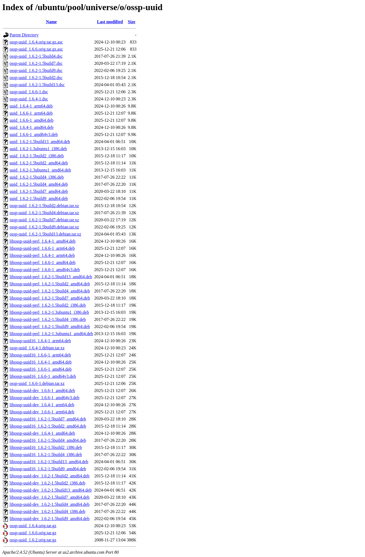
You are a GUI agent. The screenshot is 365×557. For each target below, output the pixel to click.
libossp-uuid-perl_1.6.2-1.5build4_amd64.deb (50, 291)
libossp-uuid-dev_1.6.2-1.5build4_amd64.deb (49, 504)
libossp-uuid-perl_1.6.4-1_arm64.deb (42, 255)
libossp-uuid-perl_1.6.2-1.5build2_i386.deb (48, 305)
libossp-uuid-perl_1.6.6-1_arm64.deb (42, 248)
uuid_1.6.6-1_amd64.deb (31, 120)
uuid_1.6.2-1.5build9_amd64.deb (39, 198)
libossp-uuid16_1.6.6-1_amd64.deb (41, 369)
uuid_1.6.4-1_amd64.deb (31, 127)
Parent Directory (24, 35)
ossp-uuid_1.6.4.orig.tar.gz (33, 525)
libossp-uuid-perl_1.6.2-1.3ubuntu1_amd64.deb (51, 333)
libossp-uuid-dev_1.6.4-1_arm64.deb (42, 404)
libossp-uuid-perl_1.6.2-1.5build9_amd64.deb (50, 326)
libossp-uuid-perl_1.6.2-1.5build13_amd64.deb (51, 276)
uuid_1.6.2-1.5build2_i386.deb (37, 155)
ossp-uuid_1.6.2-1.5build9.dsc (36, 70)
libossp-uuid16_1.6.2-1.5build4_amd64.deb (48, 440)
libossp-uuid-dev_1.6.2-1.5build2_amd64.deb (49, 476)
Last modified (110, 21)
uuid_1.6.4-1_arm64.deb (31, 106)
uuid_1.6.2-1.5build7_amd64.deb (39, 191)
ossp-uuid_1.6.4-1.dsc (29, 99)
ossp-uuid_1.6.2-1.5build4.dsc (36, 56)
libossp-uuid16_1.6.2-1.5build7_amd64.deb (48, 419)
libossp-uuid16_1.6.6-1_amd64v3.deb (43, 376)
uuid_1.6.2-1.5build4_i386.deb (37, 177)
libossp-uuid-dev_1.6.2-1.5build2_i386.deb (47, 483)
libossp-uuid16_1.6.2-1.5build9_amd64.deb (48, 468)
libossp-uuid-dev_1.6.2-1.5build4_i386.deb (47, 511)
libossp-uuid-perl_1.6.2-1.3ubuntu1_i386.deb (49, 312)
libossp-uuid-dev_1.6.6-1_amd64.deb (42, 390)
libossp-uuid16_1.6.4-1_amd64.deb (41, 362)
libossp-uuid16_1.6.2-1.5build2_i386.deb (46, 447)
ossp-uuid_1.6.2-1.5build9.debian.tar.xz (44, 227)
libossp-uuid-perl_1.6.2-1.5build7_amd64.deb (50, 298)
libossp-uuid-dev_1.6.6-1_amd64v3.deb (45, 397)
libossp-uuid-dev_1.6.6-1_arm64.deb (42, 412)
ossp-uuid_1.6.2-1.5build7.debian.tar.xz (44, 219)
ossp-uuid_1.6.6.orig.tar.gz (33, 532)
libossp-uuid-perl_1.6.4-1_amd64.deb (42, 241)
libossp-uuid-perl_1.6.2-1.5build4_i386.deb (48, 319)
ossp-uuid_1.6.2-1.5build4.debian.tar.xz (44, 212)
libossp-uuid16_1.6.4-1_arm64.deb (40, 340)
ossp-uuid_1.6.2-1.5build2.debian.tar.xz (44, 205)
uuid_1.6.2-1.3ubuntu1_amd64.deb (40, 170)
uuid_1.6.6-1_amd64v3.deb (34, 134)
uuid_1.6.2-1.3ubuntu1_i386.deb (38, 148)
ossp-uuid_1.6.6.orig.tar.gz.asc (36, 49)
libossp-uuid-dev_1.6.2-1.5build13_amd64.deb (51, 490)
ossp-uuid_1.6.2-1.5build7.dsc (36, 63)
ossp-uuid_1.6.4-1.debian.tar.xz (37, 348)
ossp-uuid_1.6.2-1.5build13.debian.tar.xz (45, 234)
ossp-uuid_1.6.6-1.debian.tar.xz (37, 383)
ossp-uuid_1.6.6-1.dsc (29, 91)
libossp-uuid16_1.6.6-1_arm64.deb (40, 355)
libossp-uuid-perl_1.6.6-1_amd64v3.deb (45, 269)
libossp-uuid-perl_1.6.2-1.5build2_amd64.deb (50, 284)
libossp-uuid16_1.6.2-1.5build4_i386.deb (46, 454)
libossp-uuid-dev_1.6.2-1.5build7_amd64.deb (49, 497)
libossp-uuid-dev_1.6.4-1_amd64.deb (42, 433)
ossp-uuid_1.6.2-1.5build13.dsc (37, 84)
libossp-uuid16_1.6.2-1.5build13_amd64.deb (49, 461)
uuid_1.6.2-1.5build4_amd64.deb (39, 184)
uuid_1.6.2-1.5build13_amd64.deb (40, 141)
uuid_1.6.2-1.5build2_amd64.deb (39, 163)
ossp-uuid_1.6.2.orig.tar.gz (33, 540)
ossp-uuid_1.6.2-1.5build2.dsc (36, 77)
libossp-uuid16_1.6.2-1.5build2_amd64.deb (48, 426)
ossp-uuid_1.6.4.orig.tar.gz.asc (36, 42)
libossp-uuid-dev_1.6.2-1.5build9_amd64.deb (49, 518)
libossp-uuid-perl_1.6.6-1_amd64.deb (42, 262)
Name (51, 21)
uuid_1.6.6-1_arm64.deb (31, 113)
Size (132, 21)
